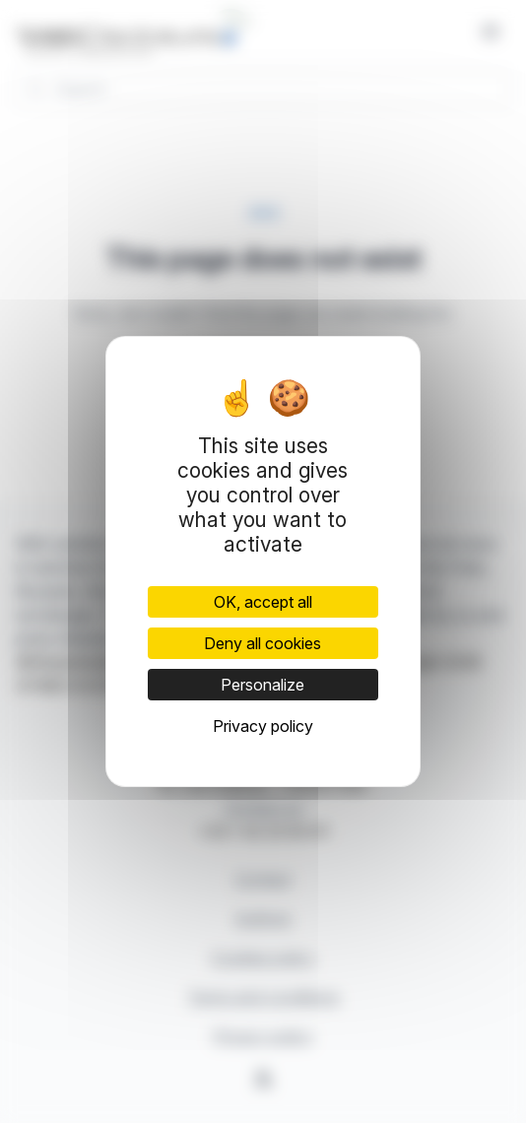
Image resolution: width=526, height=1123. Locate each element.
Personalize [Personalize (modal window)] (262, 684)
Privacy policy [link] (263, 726)
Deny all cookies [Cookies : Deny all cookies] (262, 643)
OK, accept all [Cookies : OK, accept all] (263, 602)
